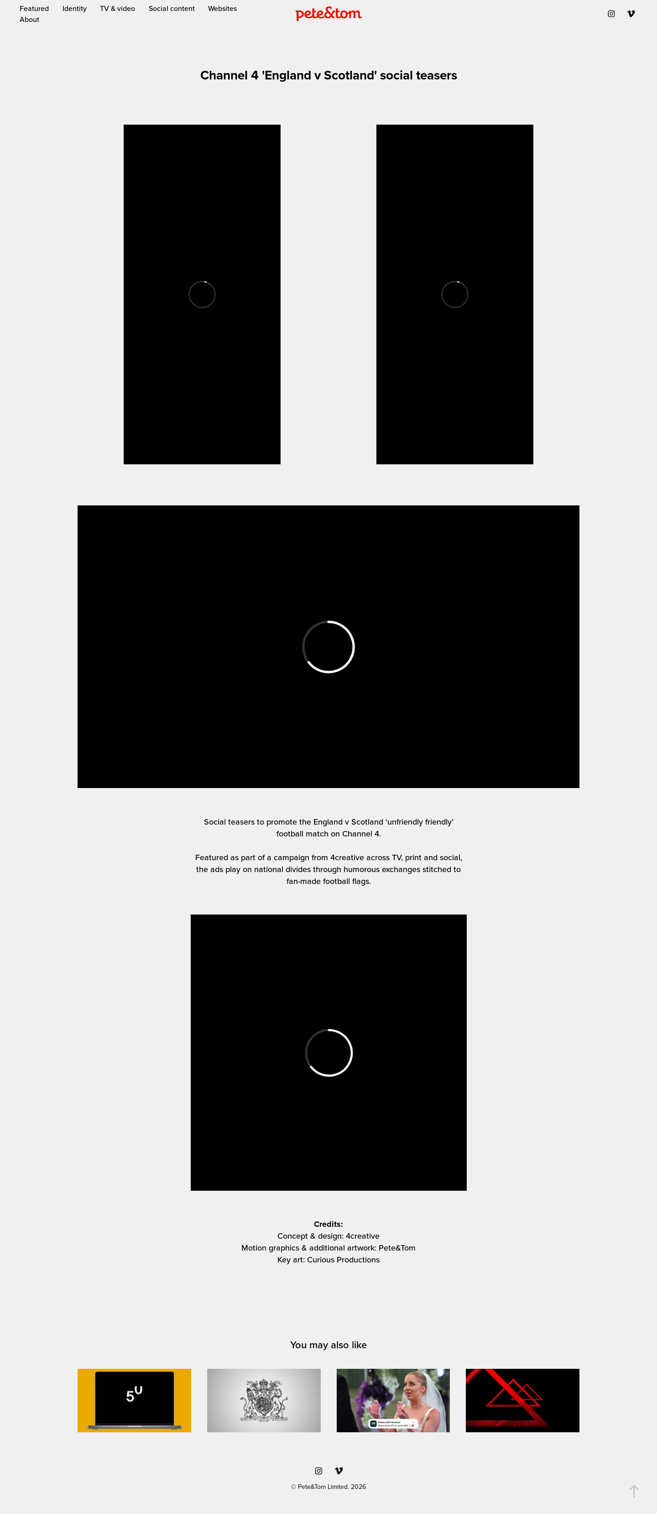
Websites (222, 8)
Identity (75, 8)
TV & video (117, 8)
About (29, 19)
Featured (34, 8)
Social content (172, 8)
